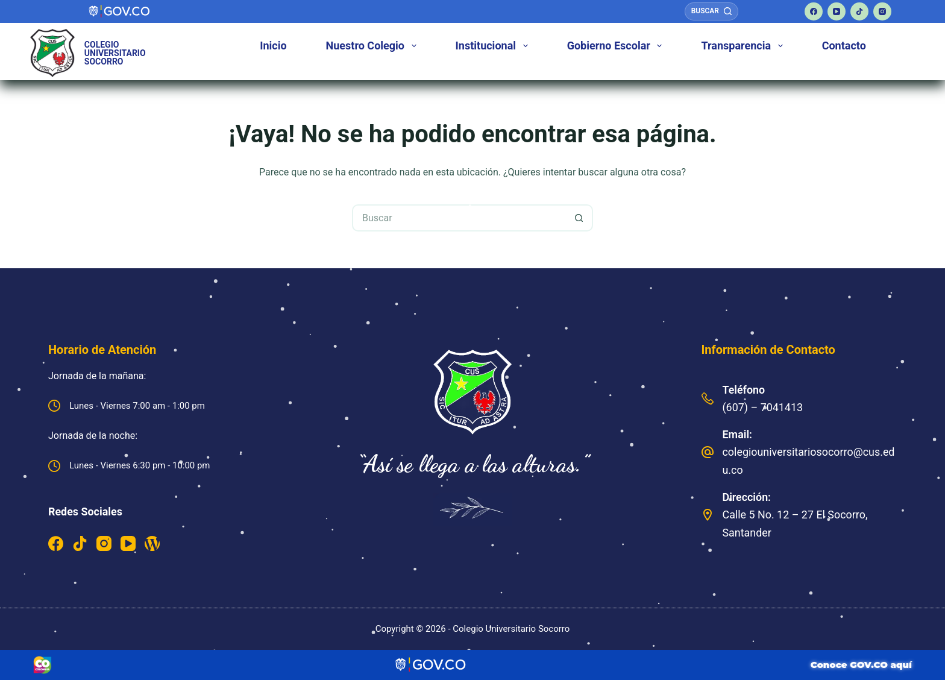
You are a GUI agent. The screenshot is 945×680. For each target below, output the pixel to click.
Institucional (494, 46)
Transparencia (744, 46)
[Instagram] (882, 11)
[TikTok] (859, 11)
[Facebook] (814, 11)
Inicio (273, 45)
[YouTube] (836, 11)
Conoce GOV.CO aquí (861, 664)
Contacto (844, 45)
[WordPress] (152, 543)
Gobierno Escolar (617, 46)
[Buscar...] (459, 217)
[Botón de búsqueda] (579, 217)
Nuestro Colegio (373, 46)
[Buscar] (711, 11)
